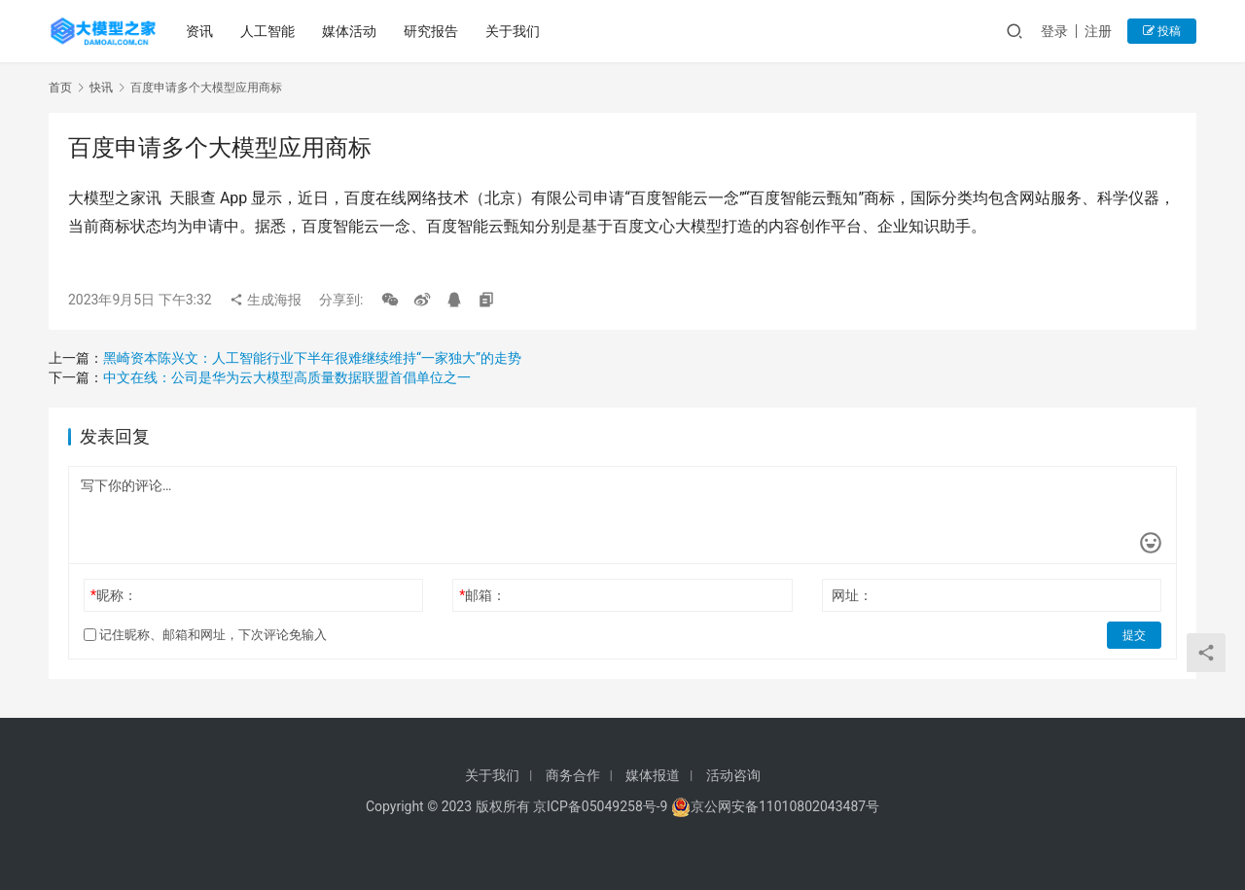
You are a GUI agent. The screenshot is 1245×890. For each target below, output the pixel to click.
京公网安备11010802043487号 (785, 806)
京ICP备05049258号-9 (600, 806)
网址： (852, 595)
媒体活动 (349, 31)
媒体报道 (652, 775)
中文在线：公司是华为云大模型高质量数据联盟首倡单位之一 (287, 377)
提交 (1134, 635)
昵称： (113, 595)
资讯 (199, 31)
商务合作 (573, 775)
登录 (1054, 31)
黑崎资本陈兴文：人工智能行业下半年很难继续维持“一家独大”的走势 (312, 358)
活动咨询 (733, 775)
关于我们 (512, 31)
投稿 (1162, 31)
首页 (60, 87)
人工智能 (267, 31)
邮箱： (482, 595)
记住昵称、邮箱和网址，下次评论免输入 (205, 634)
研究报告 (431, 31)
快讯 (101, 87)
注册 (1098, 31)
